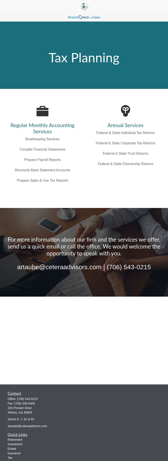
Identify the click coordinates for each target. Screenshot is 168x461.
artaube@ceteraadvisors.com (27, 426)
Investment (15, 444)
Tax (10, 457)
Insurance (14, 453)
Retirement (15, 439)
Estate (12, 448)
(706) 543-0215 (27, 399)
